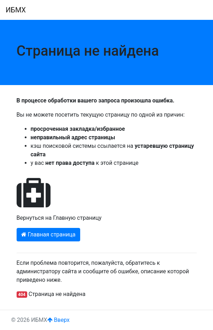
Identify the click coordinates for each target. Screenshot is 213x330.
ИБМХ (16, 10)
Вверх (58, 320)
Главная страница (48, 234)
